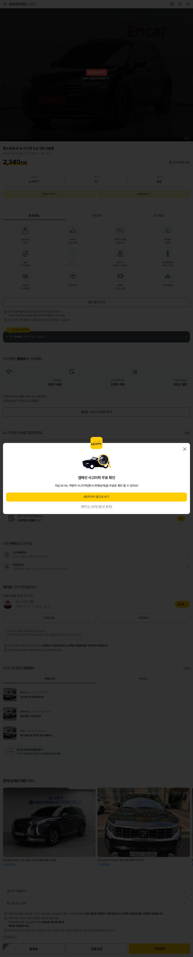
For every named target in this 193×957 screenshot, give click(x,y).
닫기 (184, 449)
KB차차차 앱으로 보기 (96, 497)
